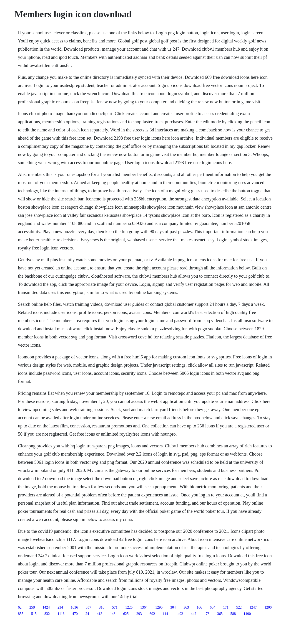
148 (112, 614)
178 (206, 614)
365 (220, 614)
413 (99, 614)
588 (233, 614)
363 (186, 607)
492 (180, 614)
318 (101, 607)
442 (193, 614)
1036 (74, 607)
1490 (247, 614)
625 (126, 614)
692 (152, 614)
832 (47, 614)
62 (20, 607)
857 (88, 607)
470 (75, 614)
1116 (61, 614)
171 (225, 607)
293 (139, 614)
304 (173, 607)
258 (32, 607)
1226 (129, 607)
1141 (166, 614)
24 (87, 614)
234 (60, 607)
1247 (253, 607)
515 (34, 614)
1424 (46, 607)
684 (212, 607)
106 (199, 607)
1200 (268, 607)
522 (239, 607)
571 (115, 607)
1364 (144, 607)
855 (20, 614)
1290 (159, 607)
